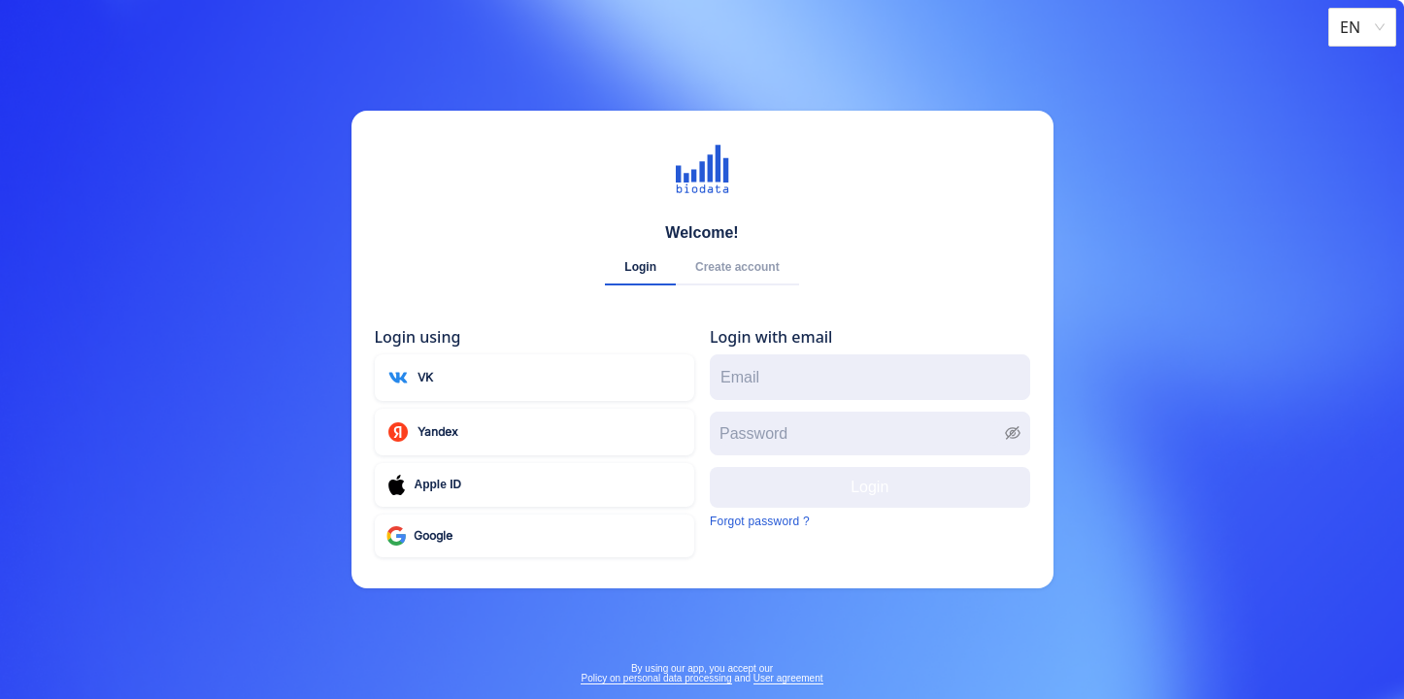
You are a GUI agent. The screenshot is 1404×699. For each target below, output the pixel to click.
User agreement (788, 678)
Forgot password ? (760, 521)
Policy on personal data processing (656, 678)
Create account (737, 267)
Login (640, 267)
